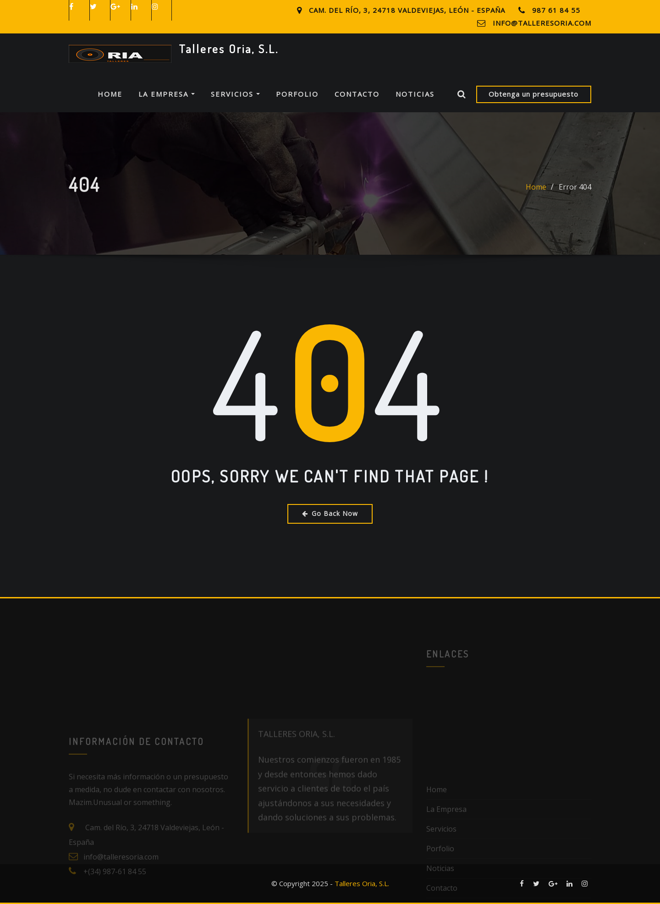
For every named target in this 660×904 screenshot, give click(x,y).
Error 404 (575, 194)
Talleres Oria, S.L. (229, 48)
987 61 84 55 (556, 10)
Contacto (357, 94)
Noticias (415, 94)
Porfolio (297, 94)
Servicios (235, 94)
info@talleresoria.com (542, 22)
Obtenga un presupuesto (533, 94)
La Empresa (166, 94)
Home (110, 94)
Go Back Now (330, 513)
